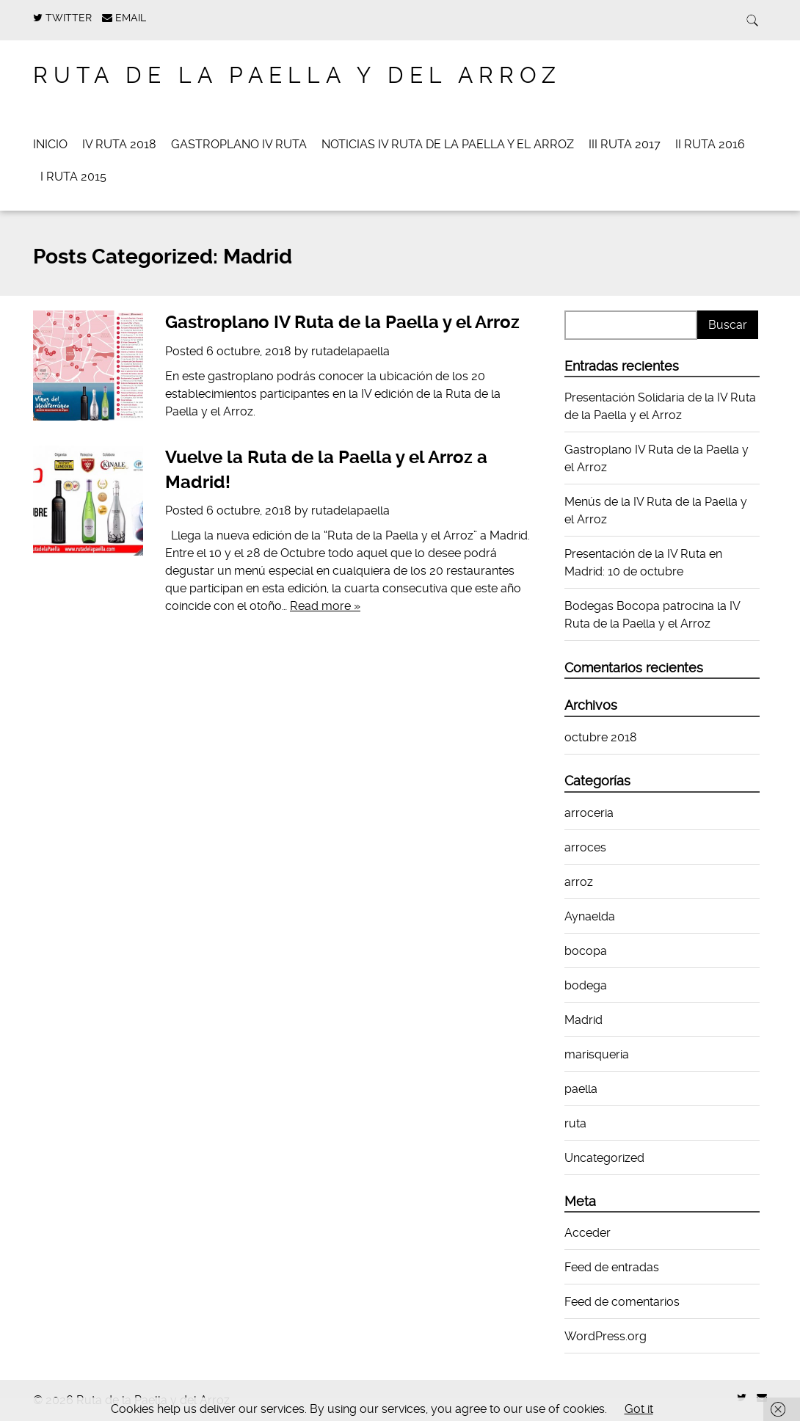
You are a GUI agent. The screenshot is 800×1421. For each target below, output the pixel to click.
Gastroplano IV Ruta (239, 144)
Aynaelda (589, 916)
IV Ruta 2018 (119, 144)
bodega (585, 985)
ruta (575, 1123)
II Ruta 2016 (710, 144)
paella (580, 1089)
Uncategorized (604, 1158)
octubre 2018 (600, 737)
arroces (585, 847)
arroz (578, 882)
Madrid (583, 1020)
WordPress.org (605, 1336)
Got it (639, 1409)
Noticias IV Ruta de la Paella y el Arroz (447, 144)
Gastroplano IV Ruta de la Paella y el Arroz (342, 322)
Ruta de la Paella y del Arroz (297, 75)
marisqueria (596, 1054)
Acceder (587, 1233)
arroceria (589, 813)
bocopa (585, 951)
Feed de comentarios (622, 1302)
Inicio (50, 144)
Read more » (325, 606)
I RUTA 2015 (73, 176)
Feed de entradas (611, 1267)
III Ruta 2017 (625, 144)
